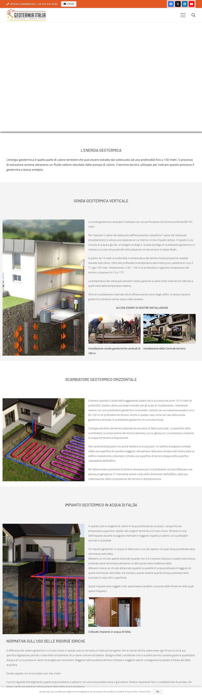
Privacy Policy (144, 691)
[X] (178, 4)
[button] (183, 15)
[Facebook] (171, 4)
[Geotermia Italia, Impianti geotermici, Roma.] (26, 15)
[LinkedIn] (185, 4)
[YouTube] (191, 4)
